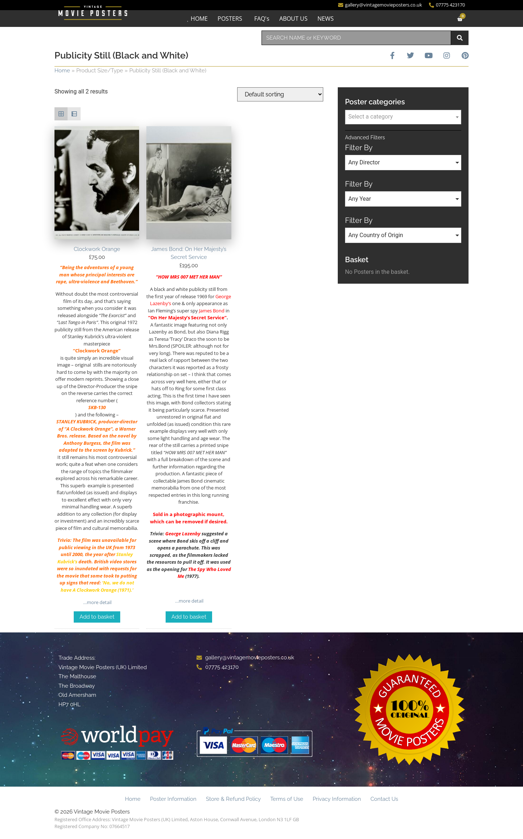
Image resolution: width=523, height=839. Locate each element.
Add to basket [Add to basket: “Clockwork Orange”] (97, 617)
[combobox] (356, 38)
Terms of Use (286, 799)
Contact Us (384, 799)
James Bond (211, 310)
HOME (199, 19)
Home (62, 70)
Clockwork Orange (95, 590)
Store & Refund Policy (233, 799)
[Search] (460, 38)
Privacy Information (337, 799)
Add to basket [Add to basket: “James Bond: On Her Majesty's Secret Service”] (188, 617)
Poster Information (173, 799)
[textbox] (403, 116)
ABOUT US (293, 19)
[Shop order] (280, 94)
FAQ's (261, 19)
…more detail (97, 602)
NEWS (325, 19)
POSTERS (230, 19)
